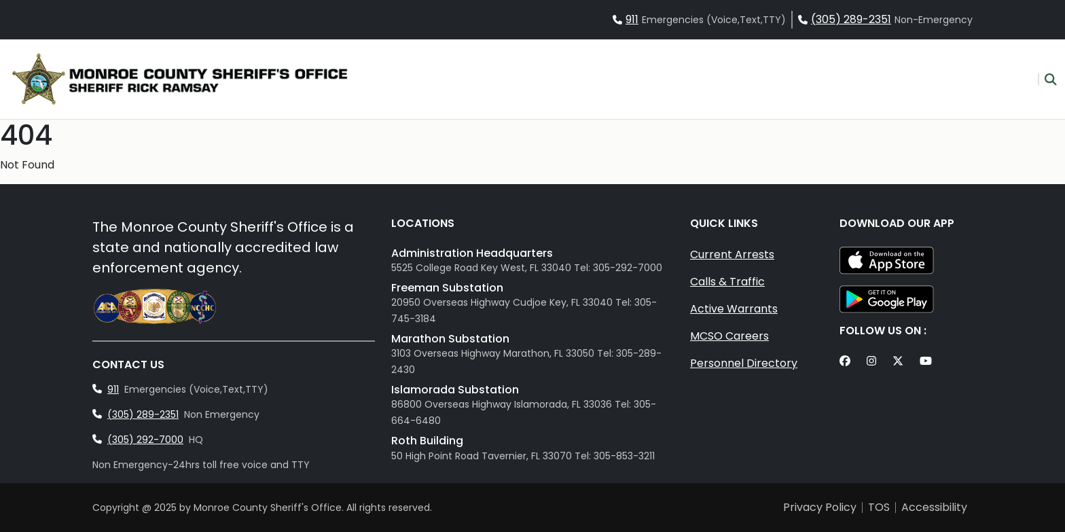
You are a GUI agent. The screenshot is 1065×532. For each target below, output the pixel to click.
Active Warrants (734, 309)
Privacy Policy (819, 507)
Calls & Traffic (727, 281)
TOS (879, 507)
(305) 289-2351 (851, 19)
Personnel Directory (743, 363)
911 (632, 19)
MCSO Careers (729, 336)
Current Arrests (732, 254)
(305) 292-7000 (145, 439)
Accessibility (934, 507)
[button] (1047, 79)
